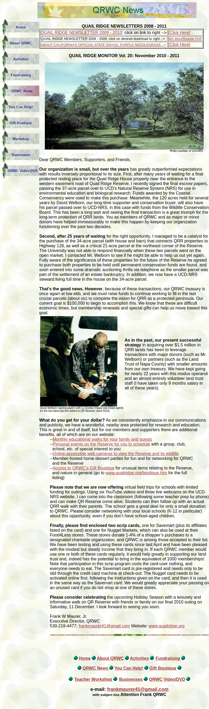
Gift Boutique (162, 668)
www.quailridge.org (167, 626)
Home (85, 658)
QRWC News (95, 668)
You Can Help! (128, 668)
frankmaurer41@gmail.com (104, 626)
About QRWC (110, 658)
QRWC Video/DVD (167, 679)
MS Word (175, 39)
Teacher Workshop (93, 679)
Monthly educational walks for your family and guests (102, 439)
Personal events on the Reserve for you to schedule (101, 444)
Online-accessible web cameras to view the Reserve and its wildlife (116, 453)
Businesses (131, 679)
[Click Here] (179, 32)
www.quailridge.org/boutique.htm (136, 473)
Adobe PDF (193, 39)
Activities (139, 658)
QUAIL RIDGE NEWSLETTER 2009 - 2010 (81, 32)
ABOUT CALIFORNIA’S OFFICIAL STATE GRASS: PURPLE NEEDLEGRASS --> (103, 45)
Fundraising (168, 658)
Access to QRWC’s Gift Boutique (83, 468)
